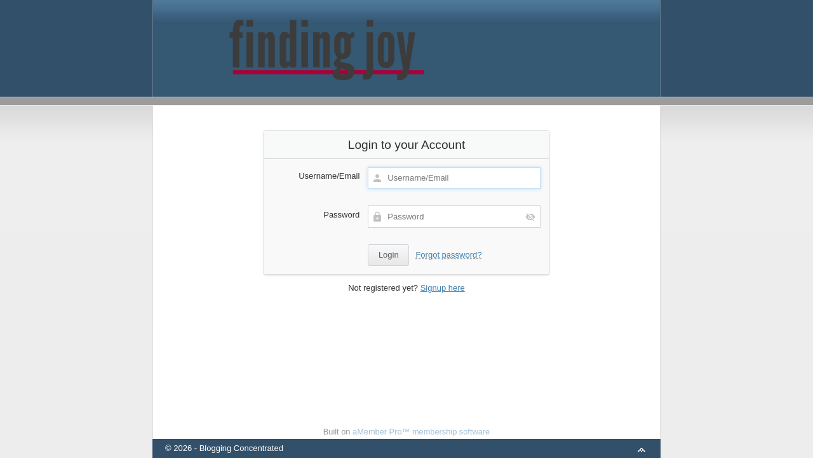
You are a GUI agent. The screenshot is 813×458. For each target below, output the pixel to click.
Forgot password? (448, 255)
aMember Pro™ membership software (421, 431)
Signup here (442, 288)
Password (341, 214)
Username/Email (329, 176)
